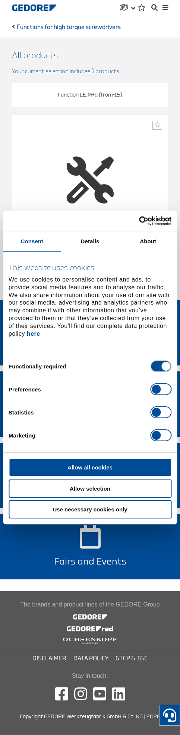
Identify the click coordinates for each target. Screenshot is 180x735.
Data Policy (90, 658)
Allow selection (90, 488)
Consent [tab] (31, 241)
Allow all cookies (90, 467)
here (33, 334)
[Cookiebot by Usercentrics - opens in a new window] (138, 221)
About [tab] (148, 241)
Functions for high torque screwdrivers (69, 27)
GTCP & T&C (132, 658)
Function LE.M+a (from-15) (90, 95)
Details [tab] (90, 241)
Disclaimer (49, 658)
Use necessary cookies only (90, 509)
